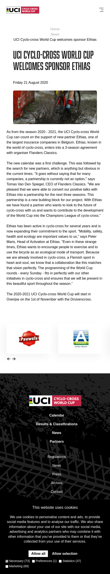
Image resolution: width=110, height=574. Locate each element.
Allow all (38, 553)
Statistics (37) (70, 561)
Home (55, 29)
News (55, 34)
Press (56, 474)
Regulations (56, 457)
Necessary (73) (17, 561)
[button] (9, 358)
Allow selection (64, 553)
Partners (57, 441)
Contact (57, 492)
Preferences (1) (44, 561)
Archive (57, 483)
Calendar (56, 415)
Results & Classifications (57, 424)
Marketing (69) (17, 566)
